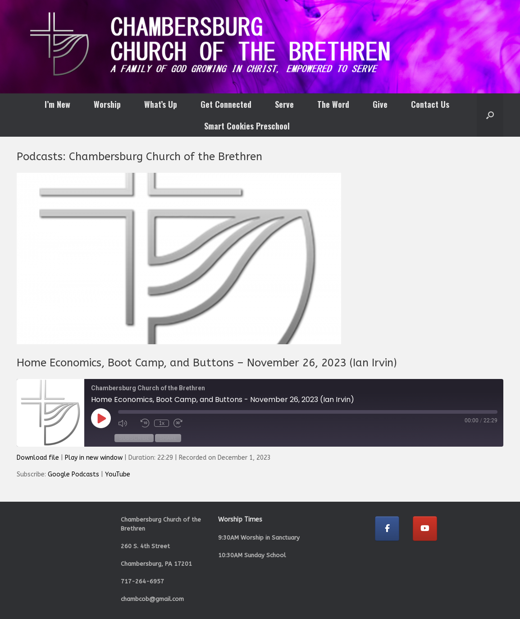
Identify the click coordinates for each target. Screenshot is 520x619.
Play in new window (94, 458)
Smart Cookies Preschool (247, 126)
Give (380, 104)
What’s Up (160, 104)
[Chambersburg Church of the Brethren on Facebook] (387, 528)
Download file (38, 458)
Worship (107, 104)
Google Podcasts (73, 474)
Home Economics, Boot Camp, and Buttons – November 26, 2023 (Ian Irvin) (207, 362)
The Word (333, 104)
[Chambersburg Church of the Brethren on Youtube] (425, 528)
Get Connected (226, 104)
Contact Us (430, 104)
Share (168, 438)
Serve (284, 104)
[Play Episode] (101, 418)
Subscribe (134, 438)
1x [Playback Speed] (161, 423)
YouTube (117, 474)
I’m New (57, 104)
